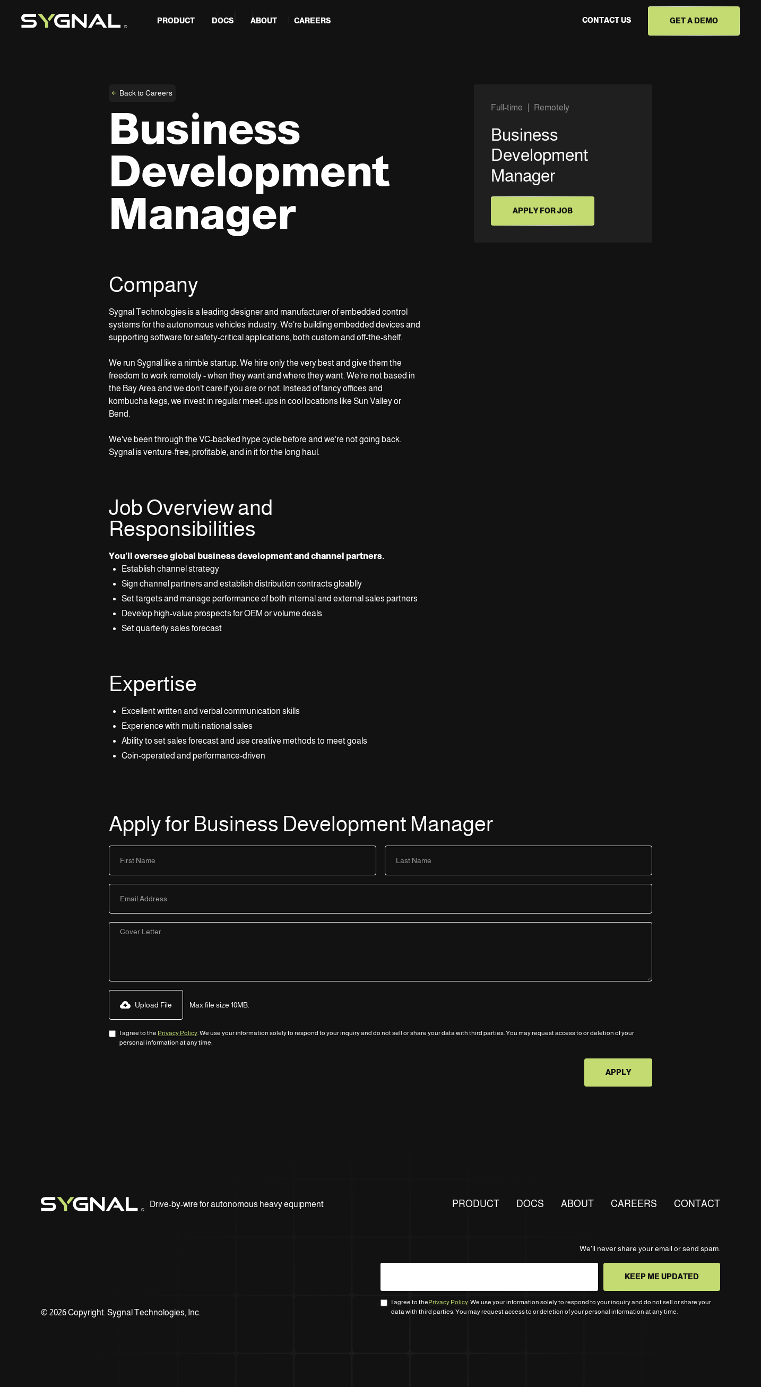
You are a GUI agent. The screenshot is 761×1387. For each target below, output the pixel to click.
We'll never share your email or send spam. (650, 1248)
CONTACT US (606, 20)
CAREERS (634, 1204)
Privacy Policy (177, 1033)
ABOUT (577, 1204)
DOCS (530, 1204)
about (263, 20)
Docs (223, 20)
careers (312, 20)
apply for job (543, 210)
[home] (74, 21)
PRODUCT (176, 20)
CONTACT (697, 1204)
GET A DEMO (694, 20)
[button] (146, 1005)
